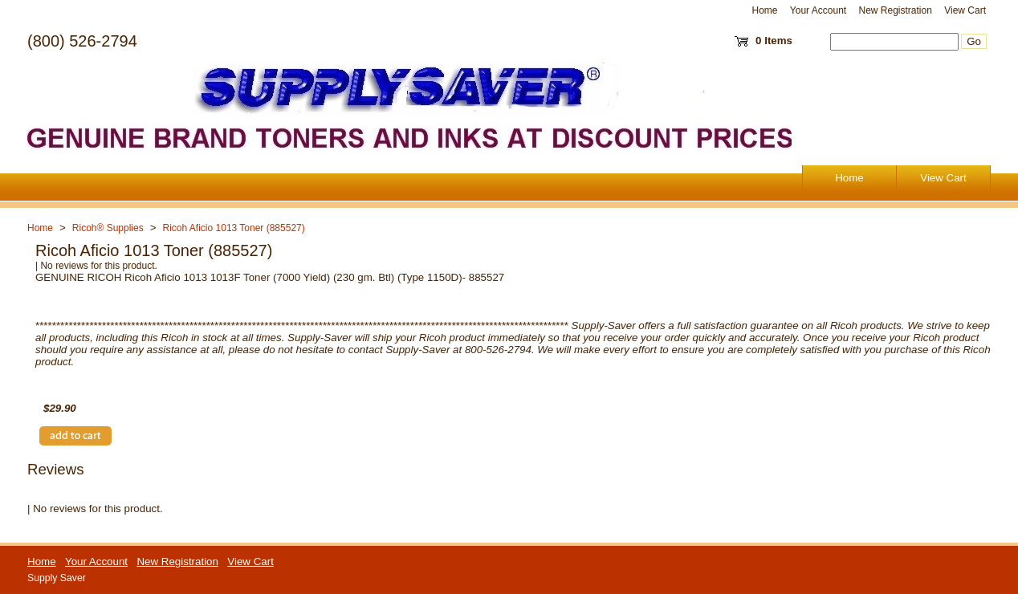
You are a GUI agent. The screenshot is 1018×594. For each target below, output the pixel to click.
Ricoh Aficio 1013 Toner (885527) (234, 228)
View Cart (965, 10)
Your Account (818, 10)
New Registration (894, 10)
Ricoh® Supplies (108, 228)
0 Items (773, 41)
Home (765, 10)
